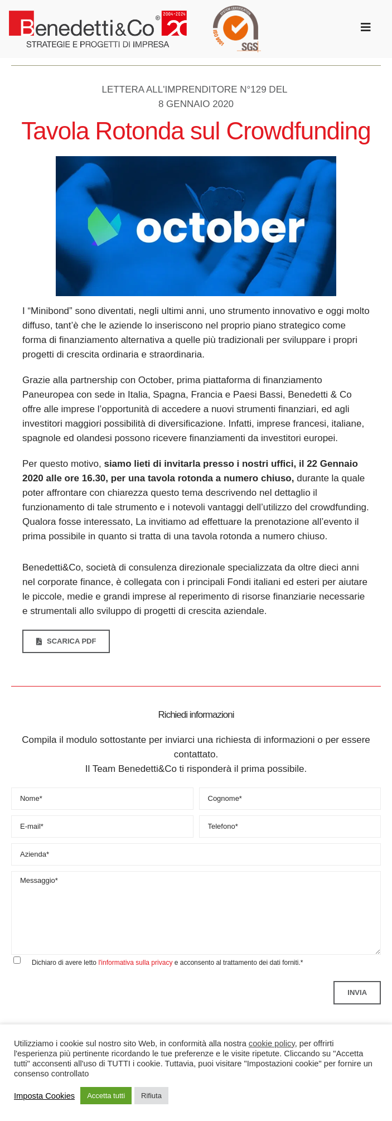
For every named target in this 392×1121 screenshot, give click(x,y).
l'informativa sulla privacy (135, 963)
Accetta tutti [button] (106, 1095)
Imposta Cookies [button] (44, 1095)
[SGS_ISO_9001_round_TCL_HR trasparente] (237, 10)
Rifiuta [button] (151, 1095)
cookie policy (272, 1043)
